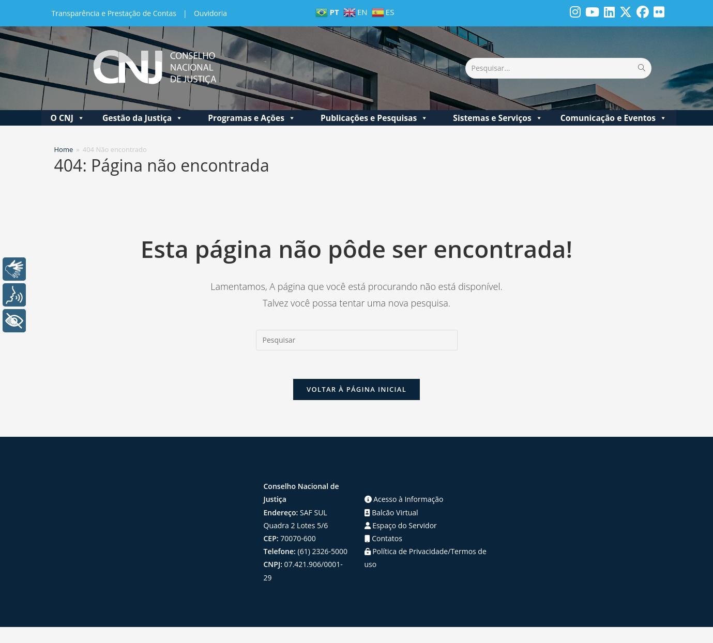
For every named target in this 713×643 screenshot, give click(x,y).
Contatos (383, 539)
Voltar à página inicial (356, 390)
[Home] (63, 147)
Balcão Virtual (391, 513)
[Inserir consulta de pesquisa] (357, 338)
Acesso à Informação (404, 500)
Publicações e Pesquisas (374, 116)
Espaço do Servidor (401, 526)
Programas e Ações (252, 116)
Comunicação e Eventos (613, 116)
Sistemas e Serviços (498, 116)
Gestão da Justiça (142, 116)
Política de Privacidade (406, 552)
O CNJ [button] (67, 116)
